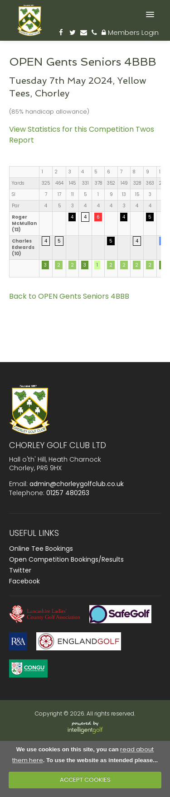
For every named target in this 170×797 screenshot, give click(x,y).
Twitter (20, 570)
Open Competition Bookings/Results (66, 559)
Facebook (24, 581)
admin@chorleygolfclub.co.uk (76, 483)
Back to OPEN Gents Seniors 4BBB (69, 296)
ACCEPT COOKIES (85, 779)
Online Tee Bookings (41, 548)
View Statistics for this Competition (71, 129)
